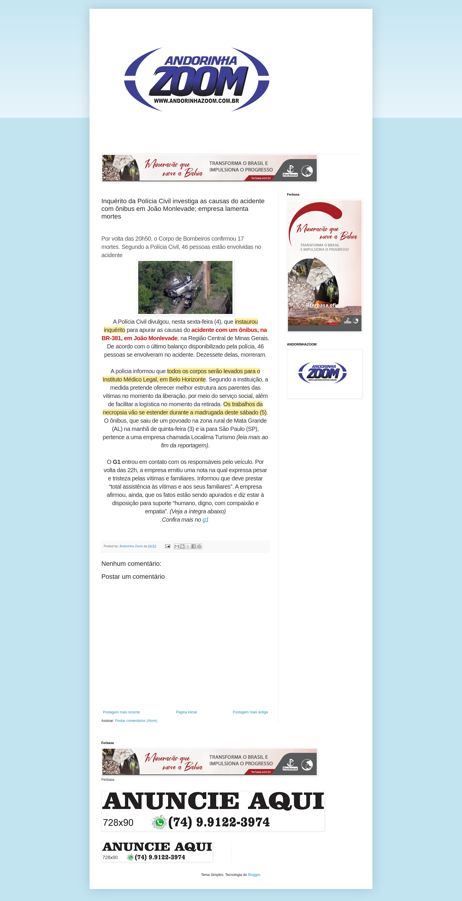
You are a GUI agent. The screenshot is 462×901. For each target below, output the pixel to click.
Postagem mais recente (121, 712)
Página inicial (186, 712)
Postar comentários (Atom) (136, 721)
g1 (205, 519)
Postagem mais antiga (250, 712)
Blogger (254, 875)
